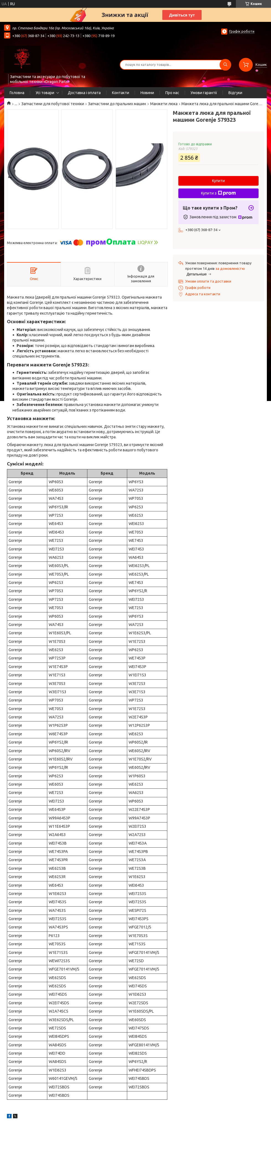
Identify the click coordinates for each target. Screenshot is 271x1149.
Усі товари (45, 93)
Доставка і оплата (84, 93)
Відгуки (235, 93)
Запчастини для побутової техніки (52, 104)
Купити (218, 180)
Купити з (218, 193)
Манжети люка (164, 104)
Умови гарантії (204, 93)
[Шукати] (225, 65)
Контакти (120, 93)
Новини (147, 93)
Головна (17, 93)
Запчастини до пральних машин (117, 104)
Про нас (172, 93)
